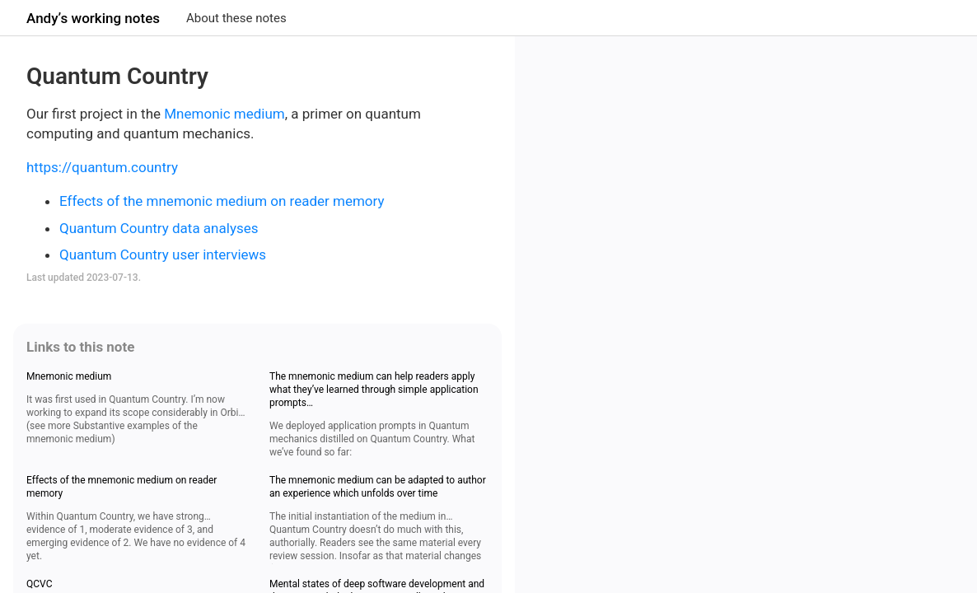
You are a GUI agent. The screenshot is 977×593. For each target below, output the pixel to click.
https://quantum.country (102, 167)
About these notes (236, 18)
